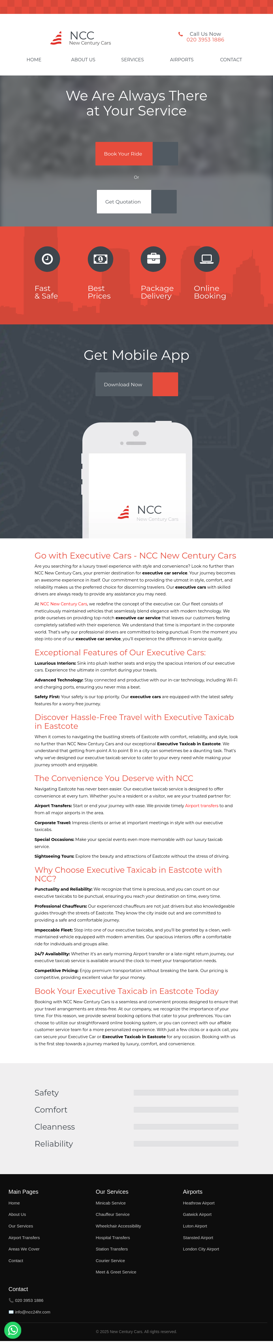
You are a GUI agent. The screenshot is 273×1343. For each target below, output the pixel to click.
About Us (83, 60)
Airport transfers (202, 807)
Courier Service (110, 1262)
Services (132, 60)
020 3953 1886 (205, 39)
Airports (181, 60)
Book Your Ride (123, 154)
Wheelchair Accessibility (118, 1228)
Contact (231, 60)
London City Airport (201, 1250)
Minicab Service (111, 1205)
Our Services (20, 1228)
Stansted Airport (198, 1239)
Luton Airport (195, 1228)
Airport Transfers (24, 1239)
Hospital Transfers (113, 1239)
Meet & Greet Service (116, 1273)
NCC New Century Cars (63, 605)
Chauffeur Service (113, 1216)
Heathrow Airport (199, 1205)
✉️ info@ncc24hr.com (29, 1313)
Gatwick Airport (197, 1216)
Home (34, 60)
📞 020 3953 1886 (25, 1302)
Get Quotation (123, 203)
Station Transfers (112, 1250)
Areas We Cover (24, 1250)
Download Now (123, 386)
